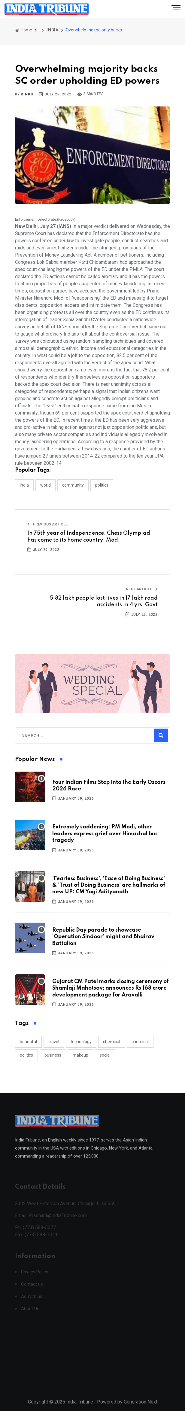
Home (23, 30)
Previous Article (47, 524)
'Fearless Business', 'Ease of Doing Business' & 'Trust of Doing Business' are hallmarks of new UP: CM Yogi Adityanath (108, 885)
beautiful (28, 1041)
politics (26, 1055)
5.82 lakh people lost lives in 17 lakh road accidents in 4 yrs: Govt (104, 601)
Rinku (27, 94)
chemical (111, 1041)
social (105, 1055)
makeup (80, 1055)
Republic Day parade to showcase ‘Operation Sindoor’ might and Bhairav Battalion (103, 936)
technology (81, 1041)
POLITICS (101, 485)
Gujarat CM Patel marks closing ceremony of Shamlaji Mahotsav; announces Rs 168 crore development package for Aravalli (110, 988)
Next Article (142, 589)
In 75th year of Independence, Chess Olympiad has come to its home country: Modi (88, 537)
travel (53, 1041)
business (52, 1055)
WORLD (45, 485)
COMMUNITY (73, 485)
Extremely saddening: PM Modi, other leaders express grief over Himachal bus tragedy (105, 833)
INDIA (53, 30)
